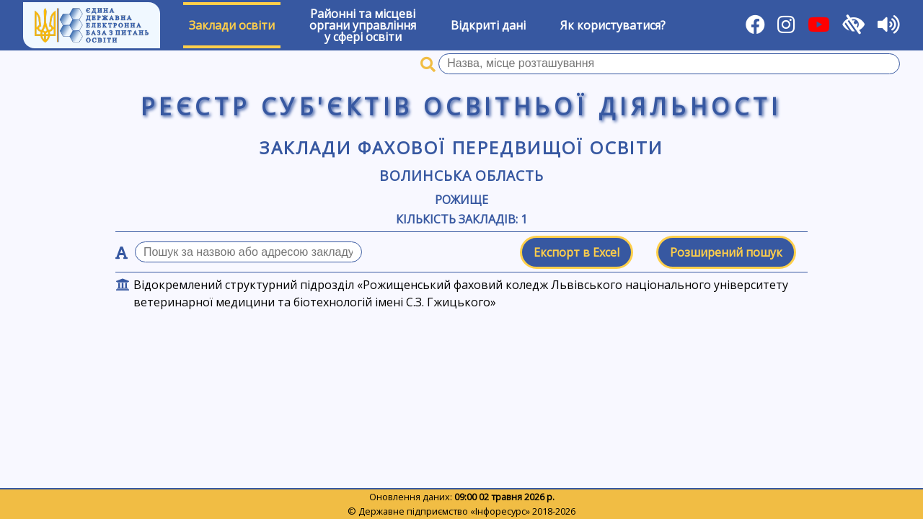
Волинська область (461, 175)
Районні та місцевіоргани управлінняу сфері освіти (362, 25)
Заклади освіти (232, 25)
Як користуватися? (613, 25)
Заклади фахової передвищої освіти (461, 147)
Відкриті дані (488, 25)
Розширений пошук (726, 252)
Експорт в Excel (576, 252)
